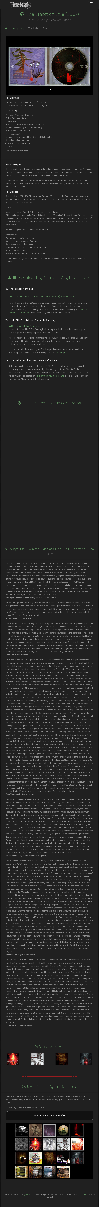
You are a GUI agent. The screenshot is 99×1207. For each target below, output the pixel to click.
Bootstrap (83, 1195)
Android (59, 352)
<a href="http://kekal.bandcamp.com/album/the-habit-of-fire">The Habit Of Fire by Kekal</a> (49, 498)
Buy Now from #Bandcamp (49, 1115)
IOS (65, 352)
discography (18, 28)
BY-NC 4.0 (29, 1195)
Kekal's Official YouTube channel (50, 375)
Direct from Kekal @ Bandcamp (24, 326)
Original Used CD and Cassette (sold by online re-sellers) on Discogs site (42, 296)
